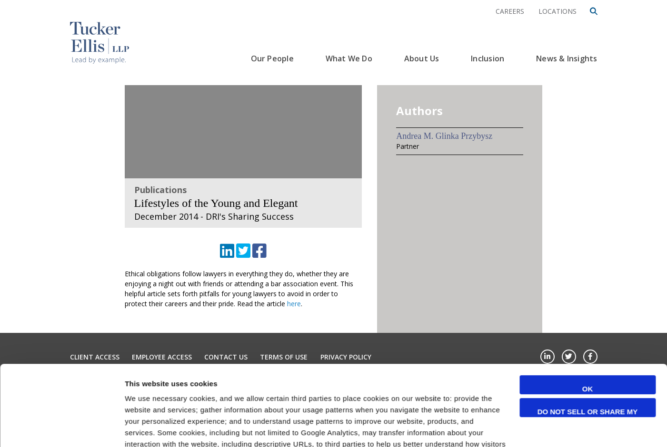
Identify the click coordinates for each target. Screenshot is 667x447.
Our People (272, 58)
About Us (421, 58)
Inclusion (487, 58)
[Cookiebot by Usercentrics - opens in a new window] (61, 428)
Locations (557, 11)
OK (587, 314)
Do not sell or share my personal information (588, 337)
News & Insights (566, 58)
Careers (510, 11)
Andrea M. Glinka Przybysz (444, 136)
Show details (147, 428)
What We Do (349, 58)
